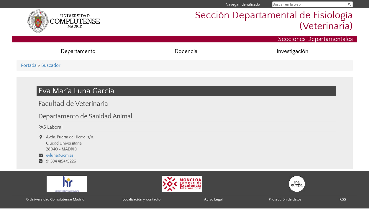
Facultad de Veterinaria (73, 104)
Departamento (78, 51)
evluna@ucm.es (59, 155)
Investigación (292, 51)
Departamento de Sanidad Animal (85, 116)
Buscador (50, 65)
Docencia (186, 51)
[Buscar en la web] (349, 4)
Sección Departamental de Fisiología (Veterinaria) (274, 21)
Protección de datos (285, 199)
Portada (29, 65)
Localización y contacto (141, 199)
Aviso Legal (213, 199)
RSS (343, 199)
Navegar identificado (243, 4)
